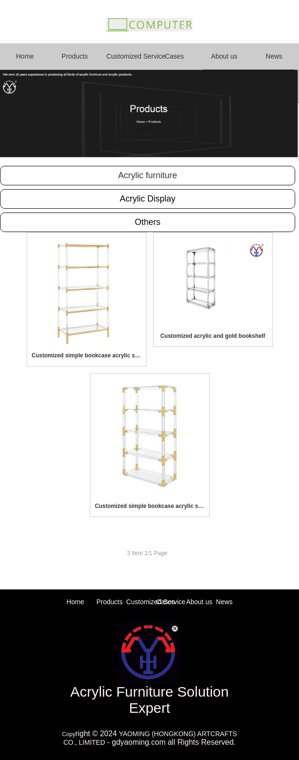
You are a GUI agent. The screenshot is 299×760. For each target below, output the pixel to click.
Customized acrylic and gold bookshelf (212, 336)
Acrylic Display (147, 198)
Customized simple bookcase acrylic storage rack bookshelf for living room (86, 355)
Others (147, 222)
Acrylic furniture (147, 175)
